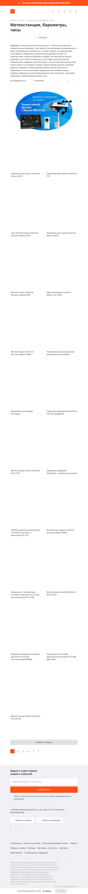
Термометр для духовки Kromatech (22, 412)
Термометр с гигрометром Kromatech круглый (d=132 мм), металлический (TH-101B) (25, 594)
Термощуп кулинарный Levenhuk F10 (62, 174)
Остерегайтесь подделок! (36, 852)
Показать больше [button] (44, 742)
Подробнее (47, 891)
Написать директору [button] (51, 820)
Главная (13, 20)
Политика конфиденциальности (65, 886)
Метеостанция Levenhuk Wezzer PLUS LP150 (25, 717)
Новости (74, 843)
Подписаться (44, 789)
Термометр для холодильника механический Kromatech (60, 353)
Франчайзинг (16, 852)
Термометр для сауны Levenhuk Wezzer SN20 (61, 234)
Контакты (53, 848)
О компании (15, 843)
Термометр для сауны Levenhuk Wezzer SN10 (25, 174)
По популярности (18, 80)
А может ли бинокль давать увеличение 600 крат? (46, 2)
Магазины (42, 848)
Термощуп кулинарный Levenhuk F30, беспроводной (62, 412)
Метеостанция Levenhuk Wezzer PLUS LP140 (61, 593)
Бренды (31, 848)
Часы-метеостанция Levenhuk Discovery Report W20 (24, 234)
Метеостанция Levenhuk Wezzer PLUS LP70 (25, 471)
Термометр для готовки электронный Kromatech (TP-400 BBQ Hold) (61, 657)
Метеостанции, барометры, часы (40, 20)
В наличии (39, 80)
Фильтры (43, 37)
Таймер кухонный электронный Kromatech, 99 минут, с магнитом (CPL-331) (25, 532)
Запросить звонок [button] (23, 820)
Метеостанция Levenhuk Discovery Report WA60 (22, 353)
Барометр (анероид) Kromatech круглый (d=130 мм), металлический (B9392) (25, 657)
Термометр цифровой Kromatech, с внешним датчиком (62, 471)
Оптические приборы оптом (55, 843)
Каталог (22, 20)
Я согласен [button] (61, 891)
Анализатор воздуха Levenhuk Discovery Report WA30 (60, 531)
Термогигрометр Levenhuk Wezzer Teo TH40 (59, 293)
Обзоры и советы (18, 848)
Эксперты (63, 848)
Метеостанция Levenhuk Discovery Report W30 (22, 293)
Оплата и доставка (31, 843)
